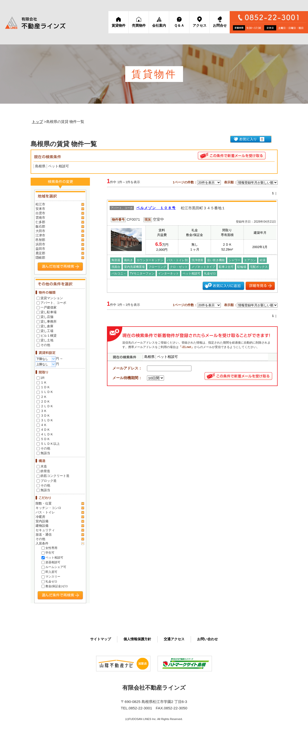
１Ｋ (42, 382)
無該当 (43, 453)
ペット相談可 (52, 557)
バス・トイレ (45, 512)
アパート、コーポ (51, 303)
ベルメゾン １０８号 (156, 208)
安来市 (40, 209)
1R (41, 378)
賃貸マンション (50, 298)
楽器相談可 (50, 562)
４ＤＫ (43, 429)
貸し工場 (45, 331)
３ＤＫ (43, 415)
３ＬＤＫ (45, 420)
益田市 (40, 249)
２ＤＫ (43, 401)
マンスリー (50, 576)
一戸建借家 (47, 307)
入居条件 (42, 543)
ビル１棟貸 (47, 335)
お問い (207, 639)
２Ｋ (42, 397)
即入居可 (49, 571)
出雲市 (40, 213)
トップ (37, 121)
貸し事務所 (47, 321)
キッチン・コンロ (48, 508)
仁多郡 (40, 222)
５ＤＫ (43, 439)
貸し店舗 (45, 317)
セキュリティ (45, 530)
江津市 (40, 235)
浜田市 (40, 244)
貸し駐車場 (47, 312)
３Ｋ (42, 411)
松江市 (40, 204)
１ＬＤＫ (45, 392)
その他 (43, 345)
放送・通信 (44, 534)
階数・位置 (44, 503)
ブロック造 (47, 481)
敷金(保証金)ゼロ (54, 586)
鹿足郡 (40, 253)
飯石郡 (40, 226)
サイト (100, 639)
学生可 (47, 552)
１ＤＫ (43, 387)
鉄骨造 (43, 471)
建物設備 (42, 525)
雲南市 (40, 217)
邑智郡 (40, 240)
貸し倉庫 (45, 326)
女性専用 (49, 547)
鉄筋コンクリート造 (53, 476)
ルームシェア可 (53, 566)
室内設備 (42, 521)
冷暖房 (40, 517)
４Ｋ (42, 425)
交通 (174, 639)
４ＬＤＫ (45, 434)
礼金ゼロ (49, 581)
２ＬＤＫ (45, 406)
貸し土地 (45, 340)
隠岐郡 (40, 257)
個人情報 (137, 639)
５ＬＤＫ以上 (48, 444)
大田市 (40, 231)
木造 (42, 466)
